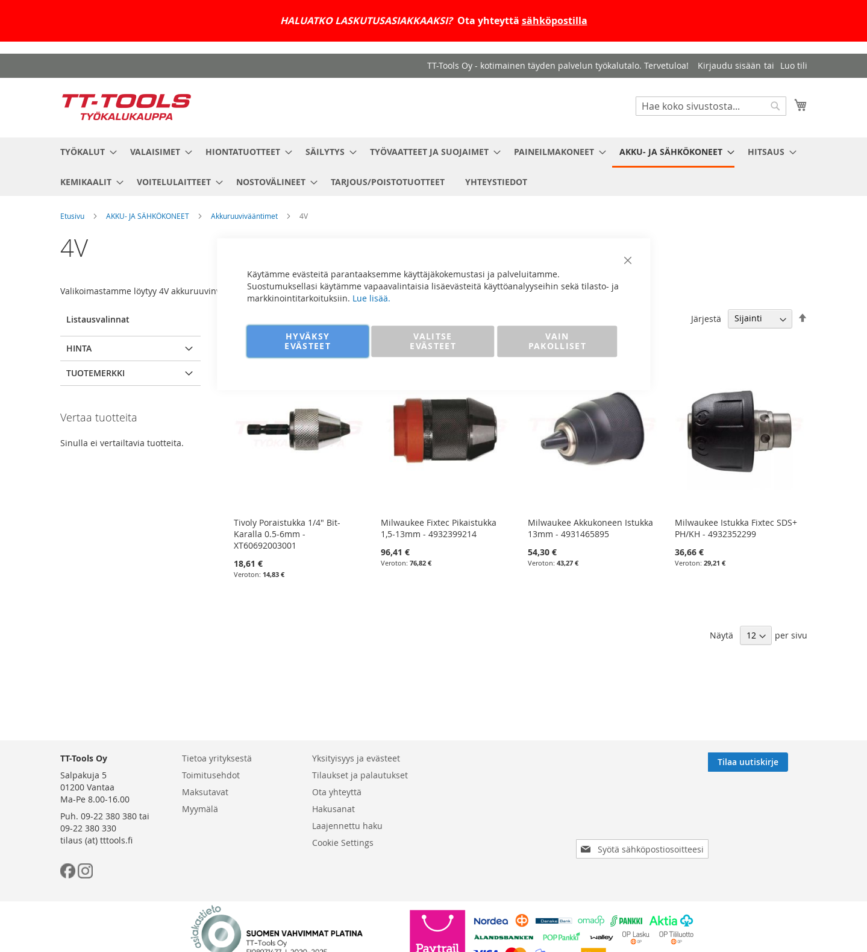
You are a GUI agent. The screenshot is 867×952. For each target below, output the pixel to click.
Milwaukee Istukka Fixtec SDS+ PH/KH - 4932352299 (736, 528)
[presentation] (644, 815)
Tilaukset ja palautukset (360, 775)
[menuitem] (85, 151)
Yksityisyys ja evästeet (356, 758)
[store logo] (126, 107)
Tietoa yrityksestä (217, 758)
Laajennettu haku (347, 825)
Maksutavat (205, 792)
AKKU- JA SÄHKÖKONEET (147, 216)
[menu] (433, 166)
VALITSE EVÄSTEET (433, 340)
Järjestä (706, 318)
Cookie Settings (343, 842)
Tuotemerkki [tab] (95, 373)
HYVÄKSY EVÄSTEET (307, 340)
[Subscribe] (767, 762)
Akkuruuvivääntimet (244, 216)
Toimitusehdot (211, 775)
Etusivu (72, 216)
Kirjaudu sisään (729, 65)
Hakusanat (333, 809)
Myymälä (200, 809)
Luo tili (793, 65)
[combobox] (711, 106)
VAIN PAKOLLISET (557, 340)
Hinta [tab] (79, 348)
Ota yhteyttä (337, 792)
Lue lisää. (371, 298)
